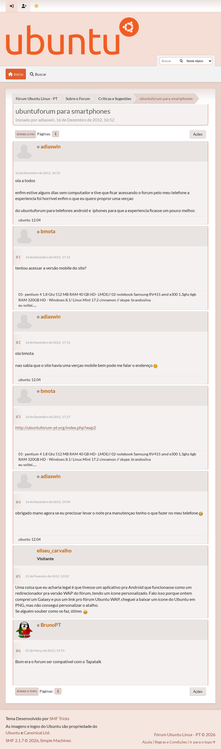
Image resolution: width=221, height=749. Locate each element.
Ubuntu (13, 732)
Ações (198, 134)
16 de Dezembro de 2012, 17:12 (47, 257)
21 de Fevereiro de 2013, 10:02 (47, 576)
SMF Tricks (59, 718)
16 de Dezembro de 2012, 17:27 (47, 416)
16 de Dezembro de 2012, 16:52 (37, 173)
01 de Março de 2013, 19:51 (45, 650)
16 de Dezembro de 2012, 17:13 (47, 342)
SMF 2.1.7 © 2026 (22, 740)
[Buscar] (181, 61)
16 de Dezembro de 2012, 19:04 (47, 502)
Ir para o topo (27, 691)
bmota (48, 231)
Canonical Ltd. (37, 732)
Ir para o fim (25, 134)
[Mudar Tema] (36, 6)
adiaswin (51, 146)
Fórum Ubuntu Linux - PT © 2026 (184, 734)
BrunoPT (51, 625)
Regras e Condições (171, 742)
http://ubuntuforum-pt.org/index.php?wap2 (55, 427)
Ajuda (147, 742)
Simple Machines (55, 740)
